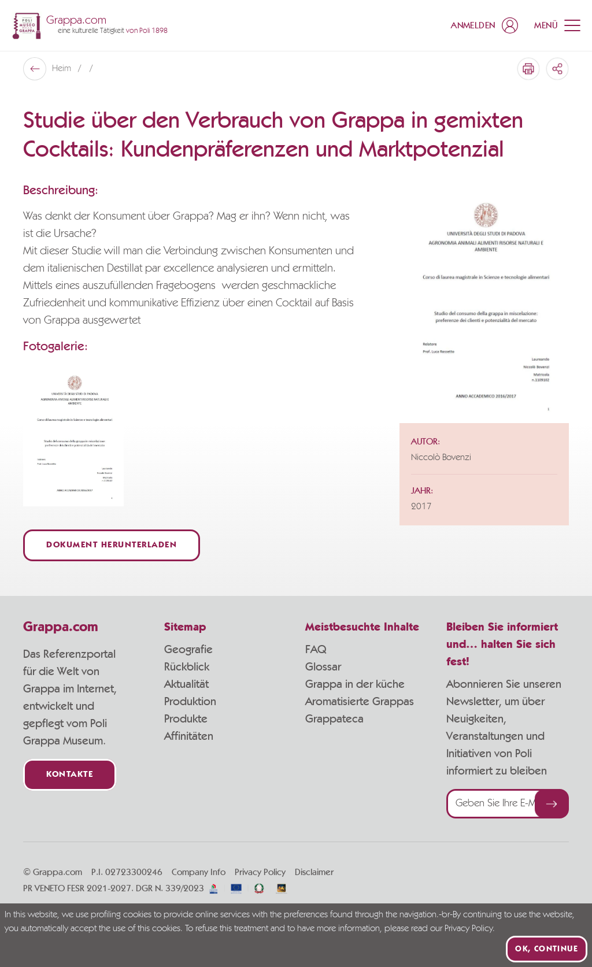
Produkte (186, 719)
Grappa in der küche (355, 684)
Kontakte (69, 774)
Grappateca (334, 719)
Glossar (323, 667)
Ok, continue (546, 949)
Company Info (198, 872)
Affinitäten (188, 736)
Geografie (188, 649)
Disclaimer (314, 872)
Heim (62, 68)
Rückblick (186, 667)
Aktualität (186, 684)
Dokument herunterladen (111, 545)
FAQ (315, 649)
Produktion (190, 701)
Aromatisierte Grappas (359, 701)
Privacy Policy (260, 872)
